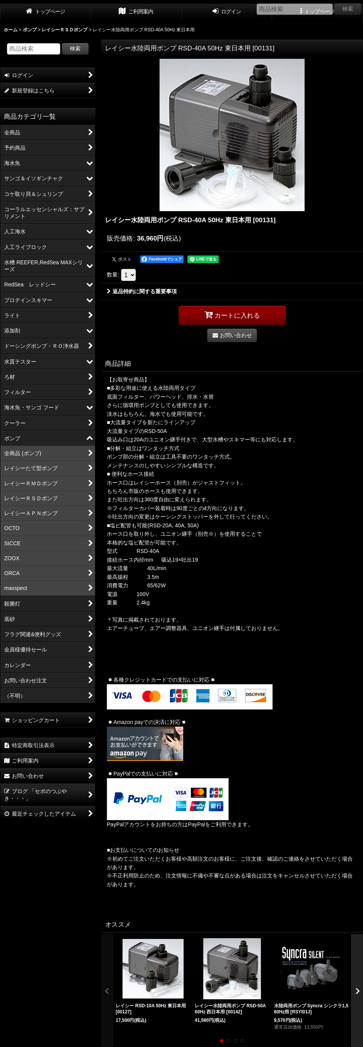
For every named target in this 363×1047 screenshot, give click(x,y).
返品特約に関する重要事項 (142, 291)
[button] (222, 1041)
